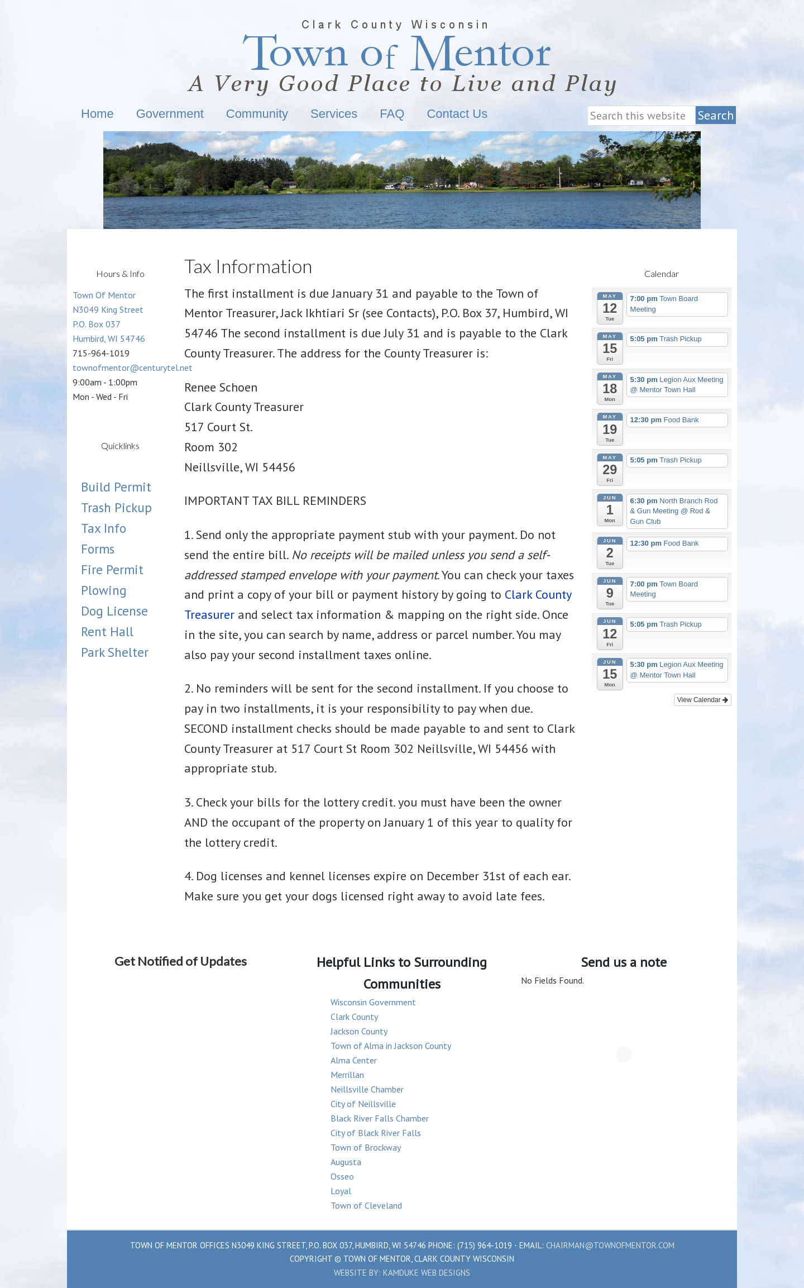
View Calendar (702, 700)
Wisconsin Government (373, 1002)
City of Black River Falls (376, 1132)
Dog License (114, 611)
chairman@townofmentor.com (610, 1245)
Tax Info (103, 528)
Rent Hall (107, 631)
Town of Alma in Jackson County (391, 1045)
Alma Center (354, 1060)
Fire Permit (112, 569)
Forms (97, 549)
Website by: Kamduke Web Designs (402, 1272)
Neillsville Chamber (367, 1089)
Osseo (342, 1176)
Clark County (354, 1016)
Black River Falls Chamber (380, 1118)
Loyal (341, 1190)
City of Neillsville (363, 1103)
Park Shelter (115, 652)
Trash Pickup (116, 507)
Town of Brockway (366, 1147)
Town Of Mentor (164, 54)
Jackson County (359, 1031)
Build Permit (116, 487)
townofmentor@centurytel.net (133, 367)
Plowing (104, 590)
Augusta (346, 1161)
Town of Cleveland (366, 1205)
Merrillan (347, 1074)
